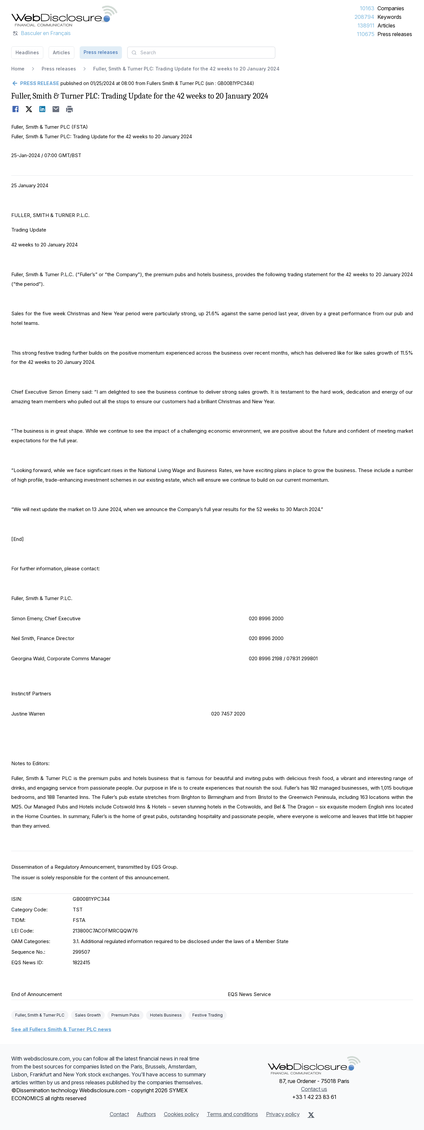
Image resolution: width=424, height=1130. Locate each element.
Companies (390, 8)
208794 (364, 17)
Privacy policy (283, 1114)
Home (17, 68)
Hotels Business (166, 1015)
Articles (386, 25)
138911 (366, 25)
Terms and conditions (232, 1114)
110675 (365, 34)
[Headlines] (64, 15)
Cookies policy (181, 1114)
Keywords (389, 17)
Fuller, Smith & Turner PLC (39, 1015)
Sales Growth (88, 1015)
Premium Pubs (125, 1015)
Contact (119, 1114)
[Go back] (35, 83)
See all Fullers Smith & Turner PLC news (61, 1029)
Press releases (394, 34)
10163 (367, 8)
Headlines (27, 52)
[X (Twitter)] (311, 1114)
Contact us (314, 1089)
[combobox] (201, 53)
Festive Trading (207, 1015)
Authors (146, 1114)
